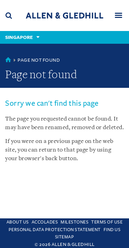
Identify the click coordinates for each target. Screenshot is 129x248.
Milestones (74, 222)
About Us (18, 222)
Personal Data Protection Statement (55, 229)
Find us (112, 229)
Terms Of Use (106, 222)
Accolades (45, 222)
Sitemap (64, 237)
